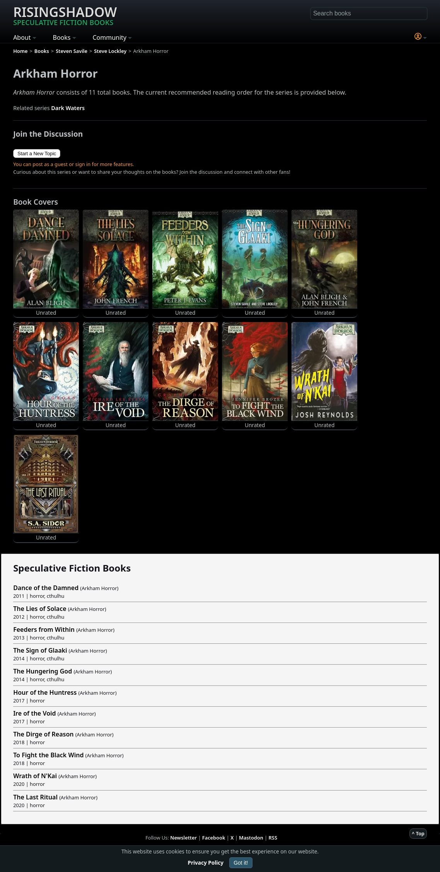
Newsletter (183, 837)
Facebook (213, 837)
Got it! (241, 863)
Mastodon (251, 837)
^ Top (418, 833)
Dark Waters (68, 108)
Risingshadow (65, 15)
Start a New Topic (36, 153)
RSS (273, 837)
